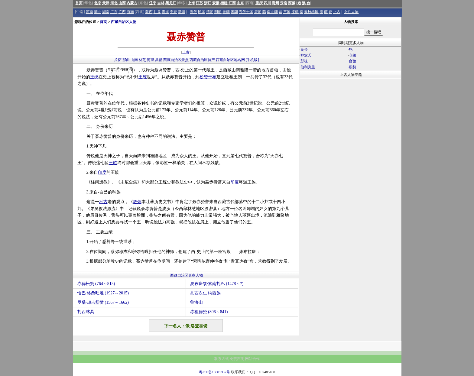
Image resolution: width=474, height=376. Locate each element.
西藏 (291, 3)
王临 (113, 162)
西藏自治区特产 (202, 60)
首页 (79, 3)
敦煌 (137, 201)
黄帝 (304, 49)
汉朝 (295, 12)
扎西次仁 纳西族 (205, 293)
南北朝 (272, 12)
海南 (130, 12)
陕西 (149, 12)
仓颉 (352, 55)
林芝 (142, 60)
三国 (287, 12)
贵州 (275, 3)
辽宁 (152, 3)
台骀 (352, 61)
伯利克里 (307, 67)
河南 (89, 12)
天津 (105, 3)
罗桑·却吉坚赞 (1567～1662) (103, 302)
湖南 (105, 12)
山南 (134, 60)
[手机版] (252, 60)
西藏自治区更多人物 (186, 275)
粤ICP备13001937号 (214, 372)
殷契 (352, 67)
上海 (191, 3)
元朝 (226, 12)
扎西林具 (85, 312)
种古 (103, 201)
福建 (224, 3)
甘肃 (157, 12)
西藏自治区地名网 (230, 60)
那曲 (126, 60)
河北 (114, 3)
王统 (94, 77)
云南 (283, 3)
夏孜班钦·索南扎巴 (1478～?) (217, 283)
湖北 (97, 12)
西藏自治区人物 (123, 22)
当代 (193, 12)
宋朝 (234, 12)
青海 (165, 12)
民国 (201, 12)
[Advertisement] (350, 131)
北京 (97, 3)
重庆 (259, 3)
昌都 (158, 60)
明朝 (218, 12)
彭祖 (304, 61)
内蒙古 (132, 3)
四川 (267, 3)
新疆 (181, 12)
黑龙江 (170, 3)
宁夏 (173, 12)
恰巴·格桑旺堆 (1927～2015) (103, 293)
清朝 (209, 12)
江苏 (199, 3)
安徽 (215, 3)
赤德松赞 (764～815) (96, 283)
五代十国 (246, 12)
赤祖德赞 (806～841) (209, 312)
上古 (336, 12)
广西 (122, 12)
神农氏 (305, 55)
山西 (122, 3)
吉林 (160, 3)
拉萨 (118, 60)
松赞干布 (208, 77)
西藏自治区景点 (176, 60)
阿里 (150, 60)
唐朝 (257, 12)
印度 (102, 172)
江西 (232, 3)
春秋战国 (311, 12)
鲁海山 (196, 302)
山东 (240, 3)
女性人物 (351, 12)
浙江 (207, 3)
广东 (114, 12)
